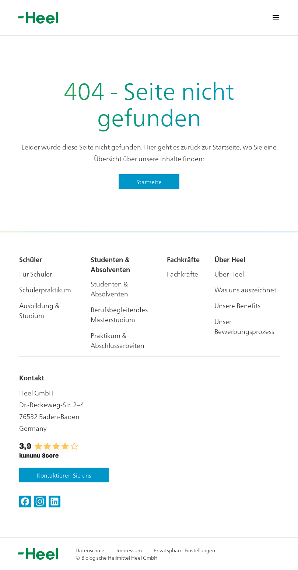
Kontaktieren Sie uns (64, 475)
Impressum (129, 550)
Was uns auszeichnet (245, 289)
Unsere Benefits (237, 305)
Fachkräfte (182, 273)
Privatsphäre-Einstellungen (184, 550)
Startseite (149, 181)
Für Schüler (35, 273)
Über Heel (229, 273)
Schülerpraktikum (45, 289)
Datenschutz (90, 550)
